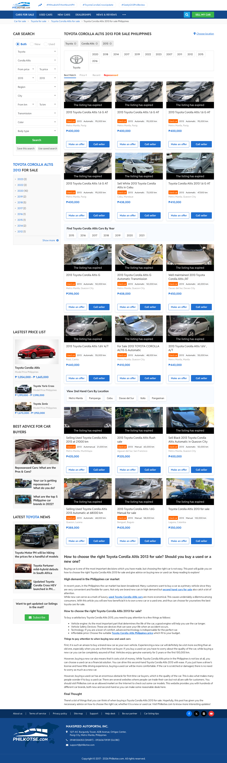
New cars (64, 14)
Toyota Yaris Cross (43, 386)
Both (24, 44)
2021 (141, 235)
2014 (20, 225)
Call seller (99, 144)
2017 (20, 208)
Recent (96, 75)
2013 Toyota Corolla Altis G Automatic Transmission (134, 277)
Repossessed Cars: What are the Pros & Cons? (35, 469)
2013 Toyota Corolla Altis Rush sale (136, 439)
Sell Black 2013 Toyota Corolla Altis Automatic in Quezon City (188, 439)
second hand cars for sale (177, 589)
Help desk (110, 713)
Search (36, 140)
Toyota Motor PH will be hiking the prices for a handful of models (36, 554)
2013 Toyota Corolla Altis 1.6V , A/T (187, 348)
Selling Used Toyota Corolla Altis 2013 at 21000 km (86, 439)
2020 (20, 190)
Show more (49, 240)
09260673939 (102, 739)
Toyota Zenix (40, 403)
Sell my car (203, 14)
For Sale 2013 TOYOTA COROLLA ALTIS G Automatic (138, 348)
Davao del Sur (126, 398)
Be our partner (129, 713)
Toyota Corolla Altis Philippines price (132, 633)
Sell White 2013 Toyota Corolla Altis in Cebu (136, 185)
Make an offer (77, 144)
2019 (20, 196)
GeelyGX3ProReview (134, 4)
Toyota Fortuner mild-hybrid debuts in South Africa (45, 569)
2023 (20, 179)
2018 (20, 202)
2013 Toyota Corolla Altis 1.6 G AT (87, 112)
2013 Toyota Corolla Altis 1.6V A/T (87, 346)
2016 (20, 214)
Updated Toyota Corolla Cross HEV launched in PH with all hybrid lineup (44, 585)
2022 (20, 185)
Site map (78, 713)
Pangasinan (158, 398)
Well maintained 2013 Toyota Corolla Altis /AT (186, 277)
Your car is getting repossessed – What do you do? (45, 484)
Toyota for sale (38, 21)
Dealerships (83, 14)
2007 (169, 54)
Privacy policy (60, 713)
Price (84, 75)
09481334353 (77, 739)
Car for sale (20, 21)
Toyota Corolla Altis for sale (65, 21)
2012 (20, 231)
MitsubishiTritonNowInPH (61, 4)
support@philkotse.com (82, 744)
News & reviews (106, 14)
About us (17, 713)
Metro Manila (76, 398)
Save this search (26, 148)
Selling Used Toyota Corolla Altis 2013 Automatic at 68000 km (86, 511)
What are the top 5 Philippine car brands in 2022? (45, 500)
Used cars (45, 14)
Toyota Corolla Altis (27, 368)
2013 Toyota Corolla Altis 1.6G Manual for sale (136, 511)
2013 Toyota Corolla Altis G (83, 275)
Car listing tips (151, 713)
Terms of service (37, 713)
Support (94, 713)
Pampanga (95, 398)
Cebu (110, 398)
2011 (179, 54)
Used (52, 44)
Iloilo (143, 398)
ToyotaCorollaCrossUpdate (99, 4)
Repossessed (111, 75)
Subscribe (36, 617)
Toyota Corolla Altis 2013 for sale (189, 509)
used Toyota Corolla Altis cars (126, 596)
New (37, 44)
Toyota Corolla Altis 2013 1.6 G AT (189, 183)
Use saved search (47, 148)
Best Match (70, 75)
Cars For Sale (25, 14)
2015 (20, 219)
